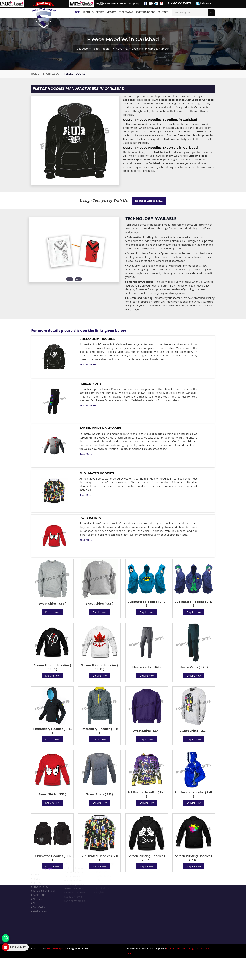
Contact (163, 11)
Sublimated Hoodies (97, 473)
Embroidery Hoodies (97, 339)
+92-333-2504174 (179, 3)
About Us (88, 11)
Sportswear (126, 11)
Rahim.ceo (204, 3)
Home (76, 11)
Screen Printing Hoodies (101, 428)
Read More (88, 364)
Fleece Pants (91, 383)
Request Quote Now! (149, 201)
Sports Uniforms (106, 11)
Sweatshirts (90, 518)
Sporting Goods (145, 11)
